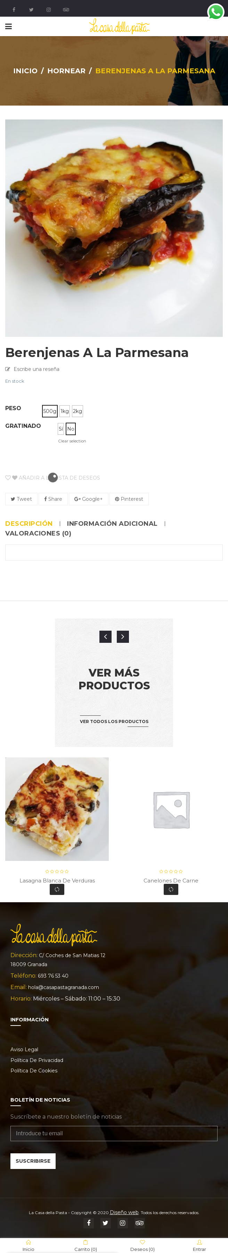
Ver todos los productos (114, 721)
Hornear (66, 71)
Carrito (85, 1246)
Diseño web (124, 1212)
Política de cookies (33, 1071)
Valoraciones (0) (38, 533)
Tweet (21, 499)
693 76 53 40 (53, 976)
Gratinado (23, 426)
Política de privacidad (36, 1060)
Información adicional (112, 523)
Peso (13, 408)
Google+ (88, 499)
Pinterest (129, 499)
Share (53, 499)
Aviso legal (24, 1049)
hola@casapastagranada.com (63, 987)
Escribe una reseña (36, 369)
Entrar (199, 1246)
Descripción (29, 523)
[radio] (50, 411)
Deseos (142, 1246)
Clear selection (72, 441)
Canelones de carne (171, 880)
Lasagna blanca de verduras (57, 880)
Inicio (25, 71)
